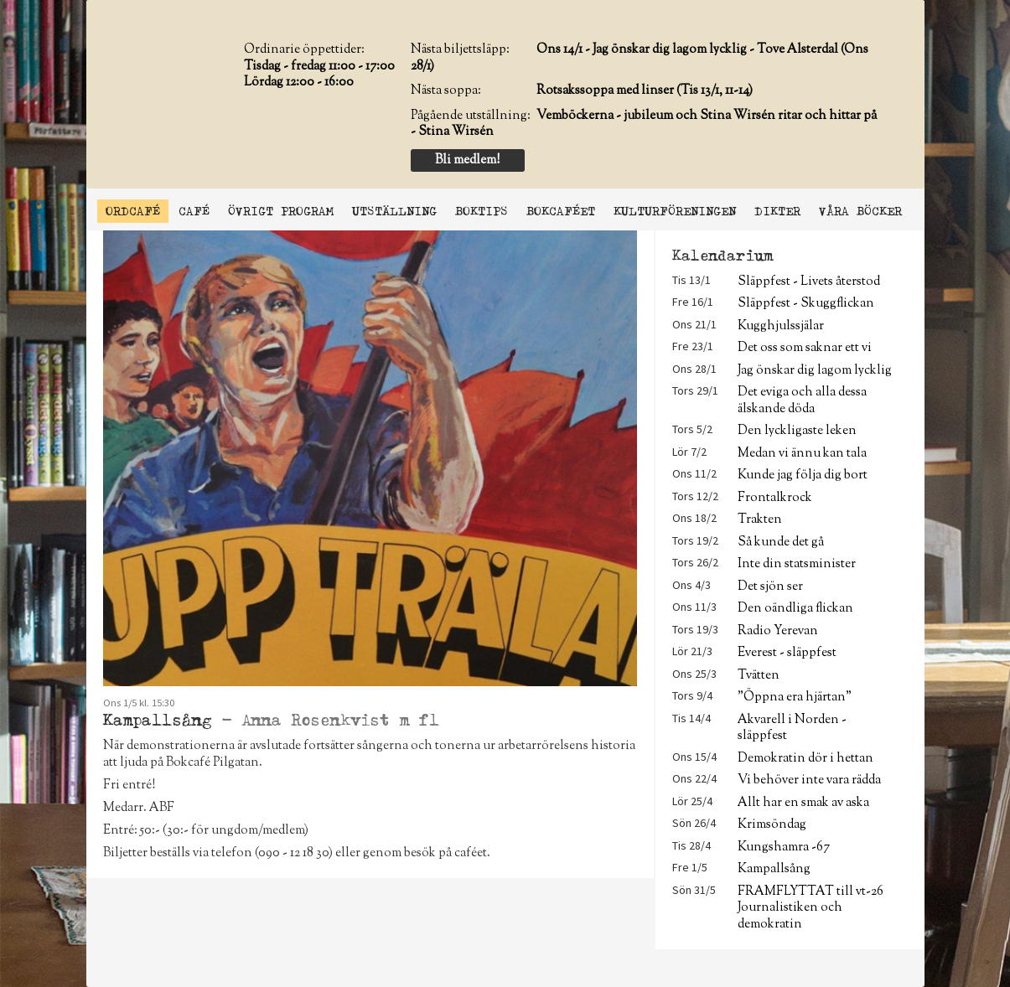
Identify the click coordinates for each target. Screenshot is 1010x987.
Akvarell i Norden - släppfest (792, 728)
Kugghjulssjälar (781, 326)
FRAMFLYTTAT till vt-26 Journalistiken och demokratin (810, 908)
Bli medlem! (467, 160)
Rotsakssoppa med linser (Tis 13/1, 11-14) (644, 91)
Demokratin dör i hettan (805, 758)
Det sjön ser (770, 587)
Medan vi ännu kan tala (802, 453)
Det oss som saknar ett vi (805, 348)
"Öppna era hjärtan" (795, 697)
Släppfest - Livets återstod (809, 282)
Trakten (760, 520)
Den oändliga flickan (795, 609)
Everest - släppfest (787, 653)
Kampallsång (774, 869)
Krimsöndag (772, 825)
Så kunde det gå (781, 542)
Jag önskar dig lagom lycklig (815, 371)
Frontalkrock (775, 498)
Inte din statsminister (797, 564)
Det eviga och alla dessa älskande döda (802, 400)
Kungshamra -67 (784, 847)
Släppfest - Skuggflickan (806, 304)
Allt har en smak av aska (803, 803)
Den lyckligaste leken (797, 431)
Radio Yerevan (778, 631)
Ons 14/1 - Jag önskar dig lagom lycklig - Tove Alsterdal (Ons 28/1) (639, 58)
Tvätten (759, 676)
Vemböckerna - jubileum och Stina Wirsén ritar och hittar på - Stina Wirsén (644, 124)
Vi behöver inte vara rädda (809, 780)
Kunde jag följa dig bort (803, 475)
